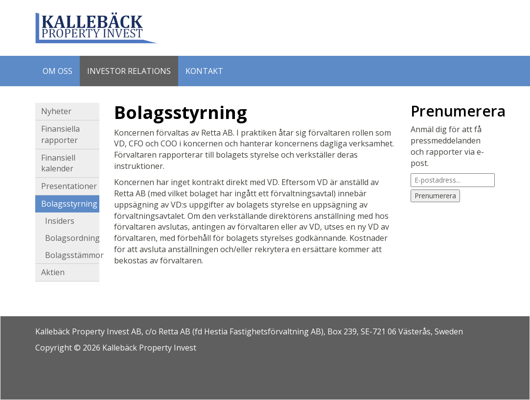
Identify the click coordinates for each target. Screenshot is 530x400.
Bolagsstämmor (72, 255)
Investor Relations (129, 71)
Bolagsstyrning (69, 203)
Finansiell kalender (58, 163)
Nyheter (56, 111)
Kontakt (204, 71)
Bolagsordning (72, 238)
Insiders (59, 220)
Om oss (57, 71)
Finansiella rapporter (60, 134)
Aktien (53, 272)
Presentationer (69, 186)
